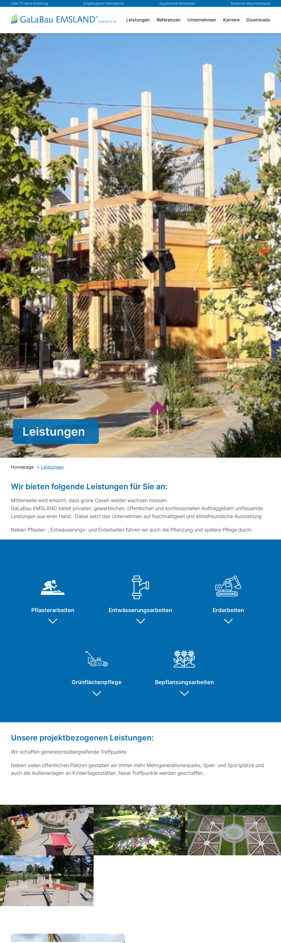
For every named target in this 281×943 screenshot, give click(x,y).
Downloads (258, 20)
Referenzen (169, 20)
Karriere (231, 20)
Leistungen (138, 20)
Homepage (22, 467)
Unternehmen (201, 20)
